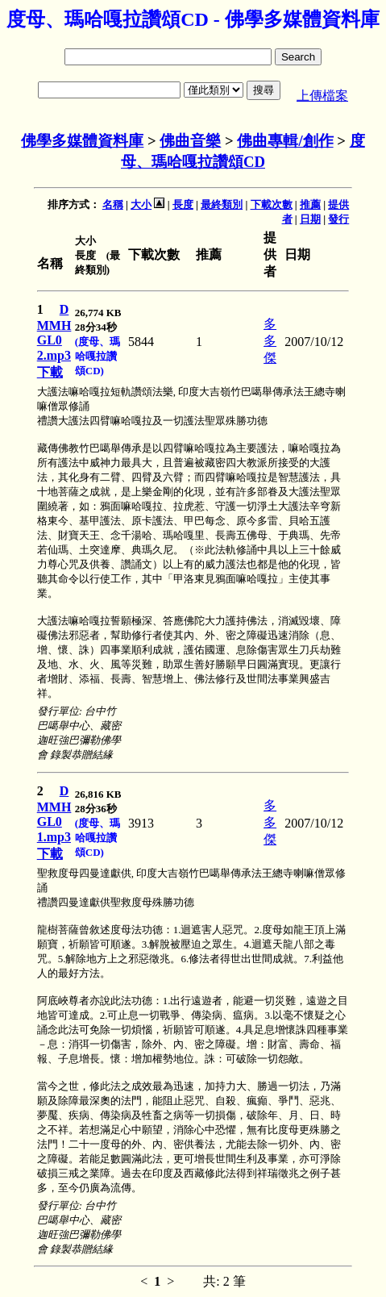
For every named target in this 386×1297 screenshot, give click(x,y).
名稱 (112, 204)
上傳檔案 (322, 95)
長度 (182, 204)
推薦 (310, 204)
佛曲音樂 (190, 140)
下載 (50, 372)
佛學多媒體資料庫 (82, 140)
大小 (141, 204)
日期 (310, 219)
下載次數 (272, 204)
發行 (338, 219)
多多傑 (270, 341)
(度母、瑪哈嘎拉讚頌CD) (97, 356)
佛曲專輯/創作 (285, 140)
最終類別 (222, 204)
